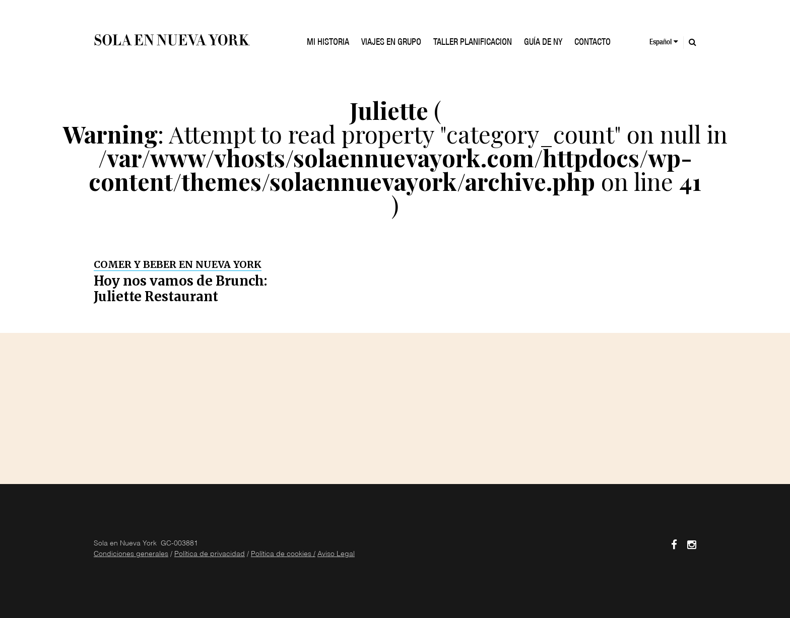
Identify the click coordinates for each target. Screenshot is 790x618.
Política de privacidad (209, 554)
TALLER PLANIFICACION (472, 42)
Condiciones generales (131, 554)
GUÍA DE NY (543, 42)
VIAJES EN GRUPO (391, 42)
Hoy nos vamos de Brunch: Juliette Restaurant (180, 288)
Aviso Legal (336, 554)
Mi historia (328, 42)
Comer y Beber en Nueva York (177, 264)
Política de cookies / (283, 554)
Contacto (592, 42)
